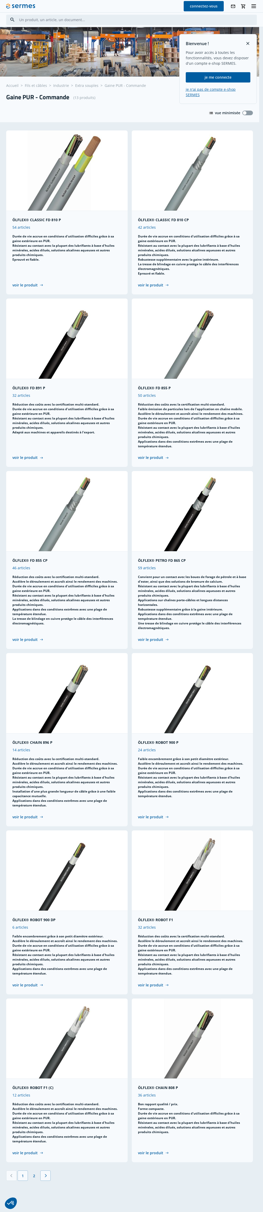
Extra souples (86, 85)
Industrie (61, 85)
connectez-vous (204, 6)
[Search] (12, 20)
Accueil (12, 85)
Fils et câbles (36, 85)
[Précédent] (11, 1176)
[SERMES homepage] (20, 6)
